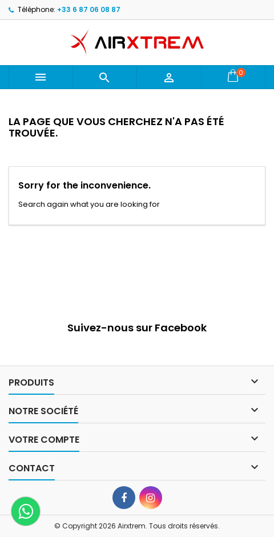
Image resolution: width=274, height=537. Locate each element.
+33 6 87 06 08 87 (88, 9)
